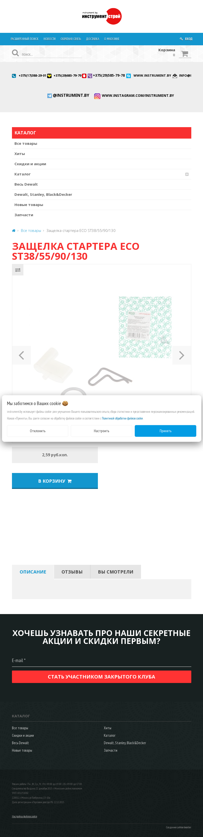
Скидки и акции (30, 163)
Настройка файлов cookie (24, 816)
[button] (21, 353)
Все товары (25, 143)
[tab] (33, 572)
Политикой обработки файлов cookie (122, 418)
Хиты (19, 153)
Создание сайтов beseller (178, 827)
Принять (165, 430)
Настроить (101, 430)
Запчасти (23, 214)
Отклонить (37, 430)
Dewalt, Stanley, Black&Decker (43, 194)
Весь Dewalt (26, 184)
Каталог (22, 173)
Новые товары (28, 204)
